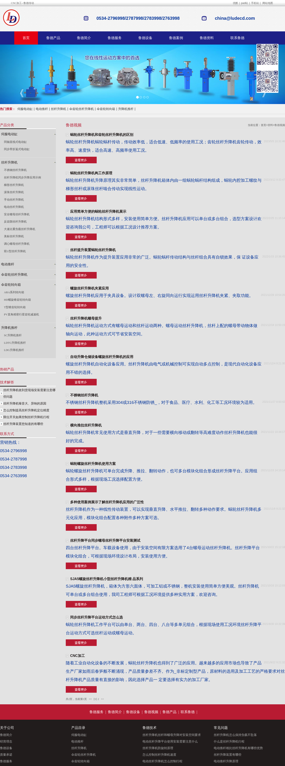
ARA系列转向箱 (14, 292)
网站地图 (267, 3)
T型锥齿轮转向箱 (15, 307)
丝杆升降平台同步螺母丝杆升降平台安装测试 (105, 540)
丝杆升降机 (58, 109)
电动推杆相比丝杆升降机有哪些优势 (238, 748)
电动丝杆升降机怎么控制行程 (162, 761)
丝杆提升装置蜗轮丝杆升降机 (93, 250)
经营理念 (6, 741)
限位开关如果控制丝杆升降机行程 (26, 417)
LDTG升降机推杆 (15, 342)
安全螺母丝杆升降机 (17, 214)
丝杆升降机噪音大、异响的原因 (24, 403)
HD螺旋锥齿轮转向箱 (17, 299)
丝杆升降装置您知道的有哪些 (23, 424)
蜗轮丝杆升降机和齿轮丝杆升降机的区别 (101, 135)
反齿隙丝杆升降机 (15, 221)
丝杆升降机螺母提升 (86, 318)
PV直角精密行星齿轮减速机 (21, 314)
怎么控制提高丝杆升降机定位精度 (26, 410)
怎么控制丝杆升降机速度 (159, 754)
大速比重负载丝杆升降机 (19, 229)
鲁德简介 (84, 38)
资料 (270, 125)
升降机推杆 (126, 109)
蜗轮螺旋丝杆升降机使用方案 (93, 464)
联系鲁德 (237, 38)
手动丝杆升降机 (14, 199)
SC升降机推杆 (13, 335)
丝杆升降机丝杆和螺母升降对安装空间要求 (171, 735)
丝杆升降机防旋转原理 (157, 748)
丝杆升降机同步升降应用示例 (22, 177)
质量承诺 (6, 754)
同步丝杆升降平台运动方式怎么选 (96, 617)
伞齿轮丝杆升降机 (81, 109)
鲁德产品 (53, 38)
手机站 (255, 3)
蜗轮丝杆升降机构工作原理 (91, 173)
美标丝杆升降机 (14, 236)
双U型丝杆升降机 (15, 251)
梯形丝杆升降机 (14, 185)
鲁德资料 (207, 38)
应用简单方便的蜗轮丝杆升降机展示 (98, 211)
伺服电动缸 (25, 109)
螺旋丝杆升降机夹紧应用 (89, 288)
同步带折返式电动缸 (17, 149)
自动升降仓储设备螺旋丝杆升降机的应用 (101, 357)
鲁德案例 (176, 38)
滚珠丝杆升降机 (14, 192)
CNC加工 (77, 656)
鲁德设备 (145, 38)
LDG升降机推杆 (14, 350)
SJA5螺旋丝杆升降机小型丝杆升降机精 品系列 (106, 579)
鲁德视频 (279, 125)
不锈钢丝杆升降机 (84, 395)
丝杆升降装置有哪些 (227, 754)
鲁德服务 (115, 38)
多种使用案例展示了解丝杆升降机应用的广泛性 (107, 502)
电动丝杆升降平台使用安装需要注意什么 (170, 741)
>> (102, 699)
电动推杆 (42, 109)
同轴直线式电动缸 (15, 142)
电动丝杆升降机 (14, 207)
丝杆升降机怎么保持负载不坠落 (235, 735)
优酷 (235, 3)
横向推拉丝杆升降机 (86, 425)
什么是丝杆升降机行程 (229, 741)
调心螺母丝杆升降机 (17, 243)
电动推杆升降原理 (226, 761)
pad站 (244, 3)
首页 (26, 38)
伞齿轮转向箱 (106, 109)
